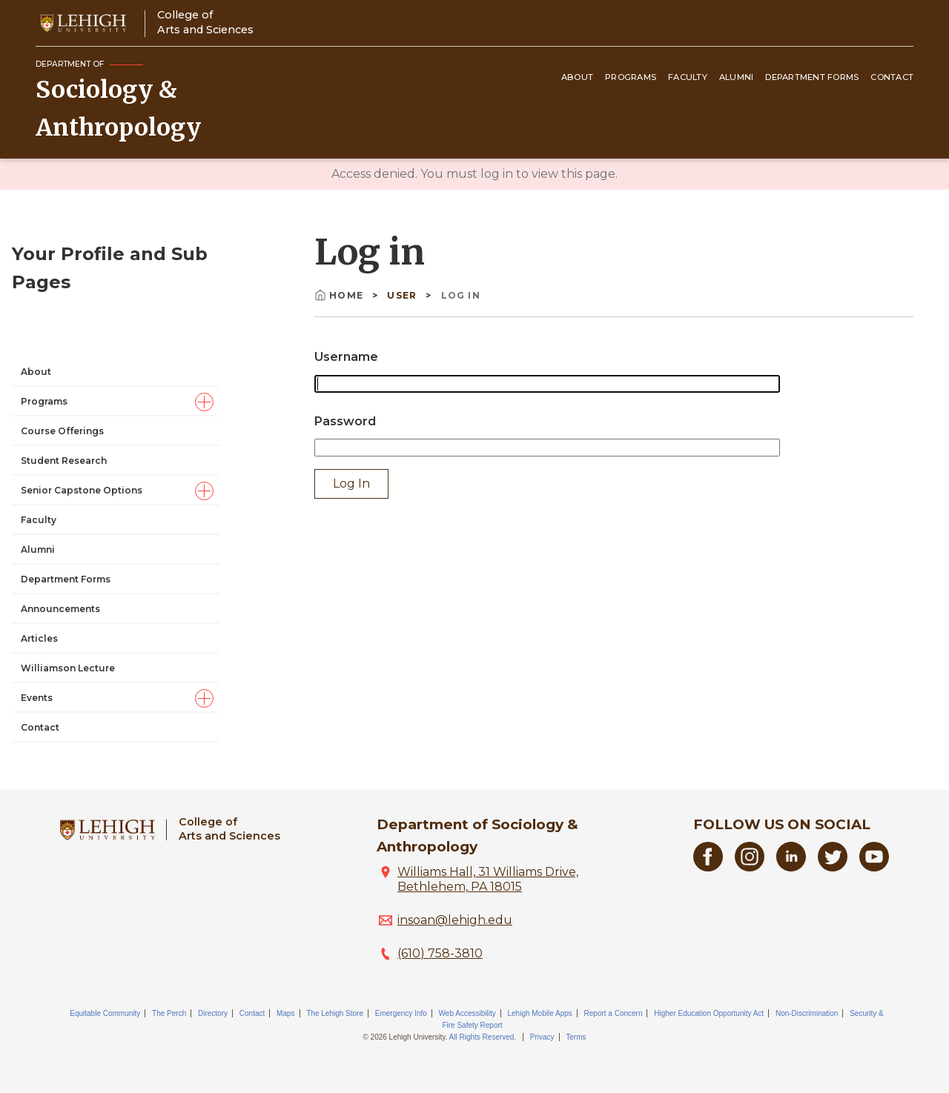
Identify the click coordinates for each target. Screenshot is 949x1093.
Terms (576, 1037)
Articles (39, 504)
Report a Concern (613, 1013)
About (577, 77)
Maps (285, 1013)
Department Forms (812, 77)
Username (346, 357)
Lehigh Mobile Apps (539, 1013)
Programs (630, 77)
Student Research (64, 326)
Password (345, 421)
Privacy (542, 1037)
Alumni (736, 77)
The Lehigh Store (334, 1013)
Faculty (687, 77)
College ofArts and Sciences (205, 22)
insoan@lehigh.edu (454, 920)
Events (37, 563)
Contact (891, 77)
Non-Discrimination (807, 1013)
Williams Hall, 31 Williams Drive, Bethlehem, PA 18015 (487, 879)
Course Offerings (62, 296)
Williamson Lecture (68, 533)
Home (340, 295)
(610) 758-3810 (440, 953)
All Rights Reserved (482, 1037)
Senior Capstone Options (81, 356)
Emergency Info (401, 1013)
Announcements (60, 474)
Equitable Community (105, 1013)
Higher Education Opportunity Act (709, 1013)
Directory (213, 1013)
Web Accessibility (467, 1013)
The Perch (169, 1013)
